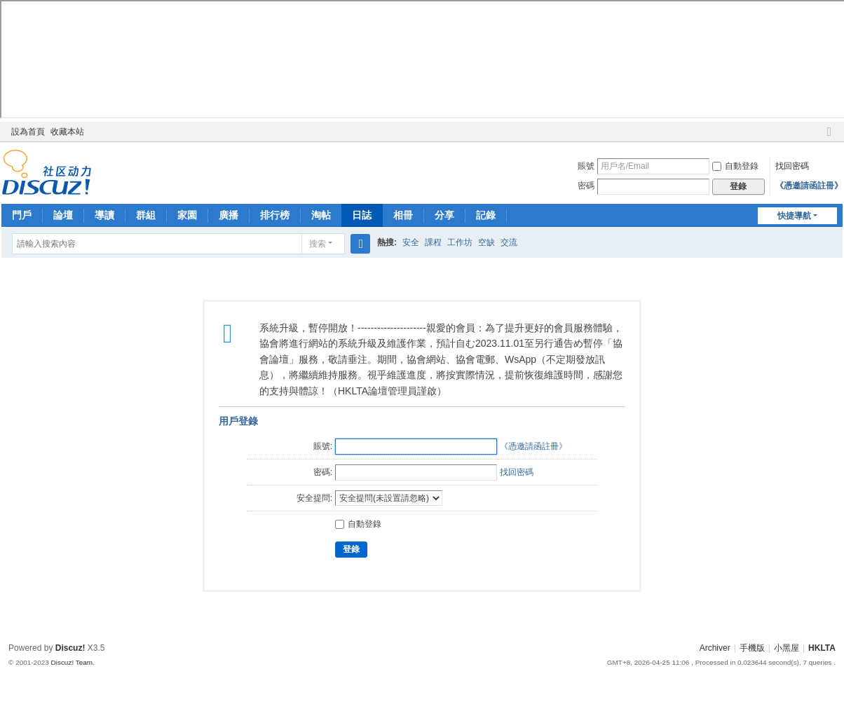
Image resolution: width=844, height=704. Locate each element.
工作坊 (459, 242)
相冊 (403, 215)
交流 (509, 242)
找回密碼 (792, 166)
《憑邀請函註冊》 (809, 186)
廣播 (228, 215)
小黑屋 (786, 648)
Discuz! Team (72, 662)
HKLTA (822, 648)
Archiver (715, 648)
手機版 (752, 648)
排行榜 (275, 215)
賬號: (322, 446)
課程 (433, 242)
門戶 (22, 215)
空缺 (486, 242)
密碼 (586, 186)
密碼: (322, 472)
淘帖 (321, 215)
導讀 (104, 215)
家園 (187, 215)
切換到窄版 (829, 137)
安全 (410, 242)
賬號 (586, 166)
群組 (146, 215)
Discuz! (70, 648)
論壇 (63, 215)
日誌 (362, 215)
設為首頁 (28, 132)
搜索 (317, 244)
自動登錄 (735, 166)
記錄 (486, 215)
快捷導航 (794, 216)
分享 (444, 215)
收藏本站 (67, 132)
